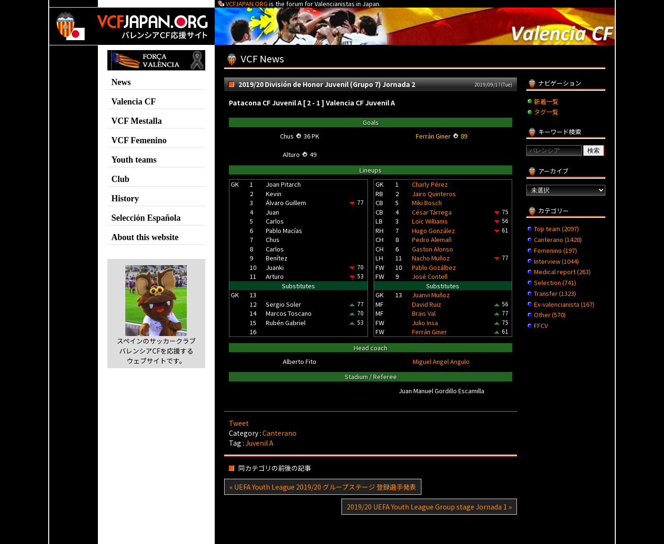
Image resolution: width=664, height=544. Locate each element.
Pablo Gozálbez (434, 267)
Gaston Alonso (432, 248)
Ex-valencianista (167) (564, 304)
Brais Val (424, 313)
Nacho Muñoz (431, 257)
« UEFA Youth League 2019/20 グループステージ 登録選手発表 (322, 487)
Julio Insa (425, 322)
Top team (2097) (556, 228)
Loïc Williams (430, 220)
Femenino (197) (555, 250)
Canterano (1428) (558, 239)
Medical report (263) (562, 271)
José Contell (429, 276)
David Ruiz (426, 304)
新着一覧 (546, 101)
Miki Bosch (427, 202)
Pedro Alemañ (432, 239)
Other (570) (550, 314)
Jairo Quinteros (434, 193)
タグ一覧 (546, 111)
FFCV (541, 325)
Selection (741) (555, 282)
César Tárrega (432, 211)
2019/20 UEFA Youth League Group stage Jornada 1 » (429, 506)
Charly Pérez (430, 184)
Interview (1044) (556, 261)
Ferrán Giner (429, 331)
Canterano (279, 433)
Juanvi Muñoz (431, 294)
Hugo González (433, 230)
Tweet (239, 423)
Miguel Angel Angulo (441, 361)
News (121, 82)
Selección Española (146, 218)
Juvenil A (259, 443)
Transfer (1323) (555, 293)
